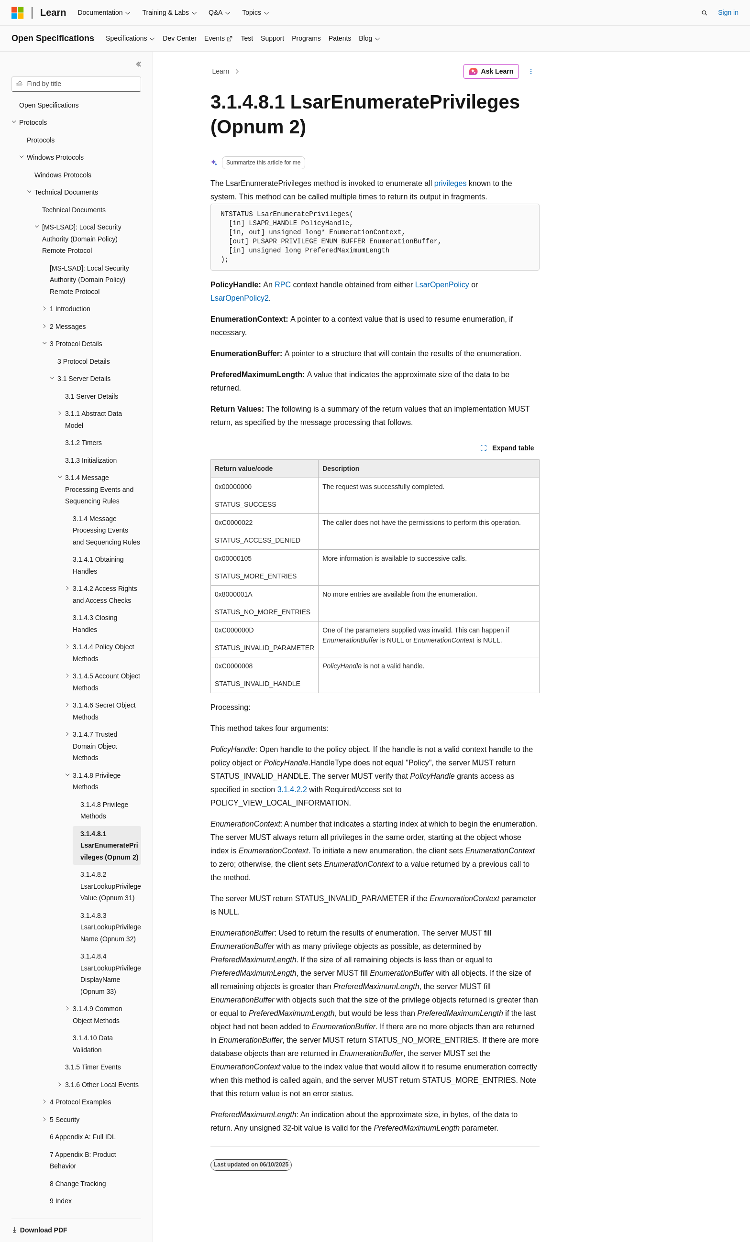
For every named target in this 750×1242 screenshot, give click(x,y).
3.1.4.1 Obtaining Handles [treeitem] (98, 542)
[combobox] (76, 84)
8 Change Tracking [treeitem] (78, 1160)
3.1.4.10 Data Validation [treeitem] (93, 1020)
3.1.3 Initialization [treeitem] (91, 437)
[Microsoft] (17, 13)
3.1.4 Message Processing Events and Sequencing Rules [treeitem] (106, 507)
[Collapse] (139, 64)
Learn (221, 71)
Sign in (728, 12)
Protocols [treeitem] (41, 116)
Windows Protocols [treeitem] (62, 151)
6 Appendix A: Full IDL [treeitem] (83, 1113)
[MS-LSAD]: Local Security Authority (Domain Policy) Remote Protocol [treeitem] (89, 256)
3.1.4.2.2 (292, 789)
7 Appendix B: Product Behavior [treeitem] (83, 1137)
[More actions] (531, 71)
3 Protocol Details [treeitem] (83, 338)
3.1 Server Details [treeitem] (91, 373)
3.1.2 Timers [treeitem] (83, 419)
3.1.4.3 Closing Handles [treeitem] (95, 600)
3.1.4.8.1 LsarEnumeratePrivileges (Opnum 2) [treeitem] (109, 822)
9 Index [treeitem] (61, 1177)
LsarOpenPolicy (442, 285)
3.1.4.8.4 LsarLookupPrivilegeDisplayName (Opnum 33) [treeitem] (110, 950)
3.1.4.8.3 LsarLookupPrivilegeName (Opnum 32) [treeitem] (110, 903)
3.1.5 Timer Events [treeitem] (93, 1043)
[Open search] (704, 13)
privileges (450, 183)
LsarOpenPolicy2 (239, 298)
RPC (283, 285)
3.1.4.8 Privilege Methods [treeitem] (104, 787)
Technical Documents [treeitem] (74, 186)
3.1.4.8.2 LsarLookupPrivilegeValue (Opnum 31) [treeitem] (110, 862)
